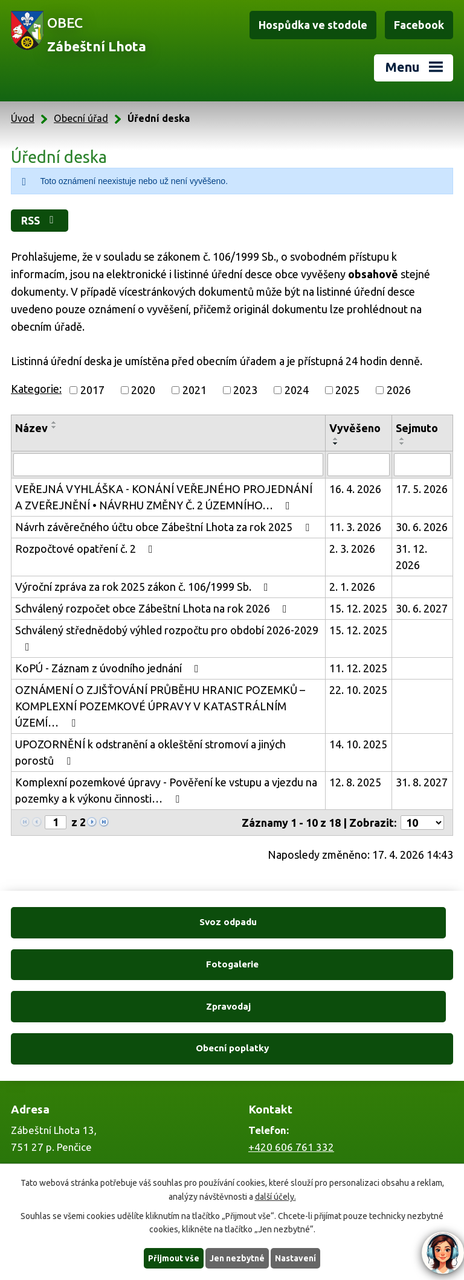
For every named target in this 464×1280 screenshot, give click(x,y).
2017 (92, 390)
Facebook (419, 25)
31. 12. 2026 (411, 557)
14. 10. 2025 (358, 744)
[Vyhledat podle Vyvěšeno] (358, 464)
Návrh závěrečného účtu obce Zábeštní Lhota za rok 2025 (164, 527)
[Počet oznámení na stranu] (422, 822)
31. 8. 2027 (422, 782)
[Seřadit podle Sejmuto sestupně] (402, 443)
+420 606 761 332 (291, 1062)
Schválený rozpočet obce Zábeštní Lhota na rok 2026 (153, 608)
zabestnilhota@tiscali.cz (304, 1155)
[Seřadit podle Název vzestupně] (54, 422)
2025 (347, 390)
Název (31, 428)
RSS (41, 220)
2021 (194, 390)
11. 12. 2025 (358, 668)
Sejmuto (417, 428)
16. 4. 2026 (355, 489)
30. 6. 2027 (422, 608)
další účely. (275, 1196)
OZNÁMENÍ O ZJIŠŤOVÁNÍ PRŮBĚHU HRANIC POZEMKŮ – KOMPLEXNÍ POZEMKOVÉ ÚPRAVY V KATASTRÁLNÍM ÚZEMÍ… (160, 706)
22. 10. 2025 (358, 690)
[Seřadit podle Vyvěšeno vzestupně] (336, 438)
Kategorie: (36, 389)
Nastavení (296, 1257)
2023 (245, 390)
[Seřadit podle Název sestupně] (54, 427)
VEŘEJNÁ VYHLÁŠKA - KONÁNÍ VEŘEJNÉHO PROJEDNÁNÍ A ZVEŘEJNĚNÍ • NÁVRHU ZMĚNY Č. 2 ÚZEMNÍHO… (163, 497)
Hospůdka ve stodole (313, 25)
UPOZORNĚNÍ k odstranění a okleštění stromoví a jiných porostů (150, 752)
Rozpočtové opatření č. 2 (86, 549)
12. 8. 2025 (355, 782)
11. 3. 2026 (355, 527)
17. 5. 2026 (422, 489)
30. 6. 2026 (422, 527)
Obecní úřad (81, 118)
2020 (143, 390)
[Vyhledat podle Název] (168, 464)
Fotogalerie (344, 922)
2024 (297, 390)
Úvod (22, 118)
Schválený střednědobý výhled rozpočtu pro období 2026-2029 (166, 638)
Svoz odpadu (119, 922)
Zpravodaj (119, 964)
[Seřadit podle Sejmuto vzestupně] (402, 438)
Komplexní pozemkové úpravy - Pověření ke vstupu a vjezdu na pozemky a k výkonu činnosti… (166, 790)
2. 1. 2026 (352, 587)
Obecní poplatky (344, 964)
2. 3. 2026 (352, 549)
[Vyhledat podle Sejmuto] (422, 464)
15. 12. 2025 (358, 608)
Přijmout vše (173, 1257)
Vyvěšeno (355, 428)
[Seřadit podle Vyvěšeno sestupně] (336, 443)
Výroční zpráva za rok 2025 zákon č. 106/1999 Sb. (144, 587)
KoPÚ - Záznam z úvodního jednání (109, 668)
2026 (399, 390)
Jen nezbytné (237, 1257)
